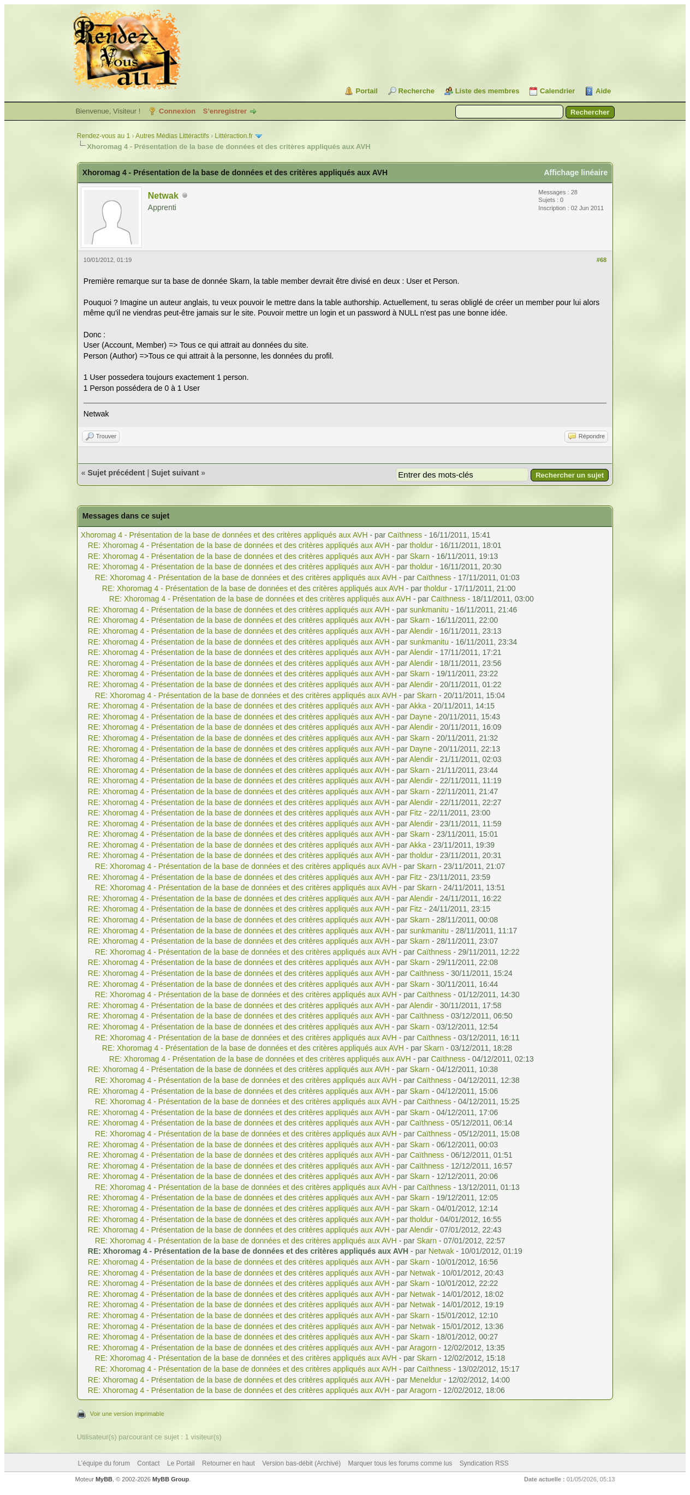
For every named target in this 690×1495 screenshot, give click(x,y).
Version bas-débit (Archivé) (301, 1463)
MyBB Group (170, 1479)
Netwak (163, 195)
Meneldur (425, 1379)
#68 (601, 260)
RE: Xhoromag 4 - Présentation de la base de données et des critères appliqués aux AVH (239, 545)
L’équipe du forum (104, 1463)
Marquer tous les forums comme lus (400, 1463)
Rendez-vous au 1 (103, 136)
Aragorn (423, 1347)
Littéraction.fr (234, 136)
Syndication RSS (484, 1463)
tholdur (421, 545)
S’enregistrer (225, 111)
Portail (366, 91)
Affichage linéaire (576, 172)
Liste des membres (487, 91)
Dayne (420, 716)
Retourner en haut (228, 1463)
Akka (417, 705)
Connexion (177, 111)
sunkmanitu (429, 609)
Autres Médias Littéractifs (172, 136)
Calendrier (557, 91)
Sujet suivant (175, 472)
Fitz (415, 812)
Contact (148, 1463)
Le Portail (181, 1463)
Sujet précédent (116, 472)
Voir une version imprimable (127, 1413)
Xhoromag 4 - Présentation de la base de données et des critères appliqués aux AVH (224, 535)
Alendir (421, 631)
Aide (603, 91)
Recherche (416, 91)
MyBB (104, 1479)
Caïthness (405, 535)
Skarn (419, 556)
